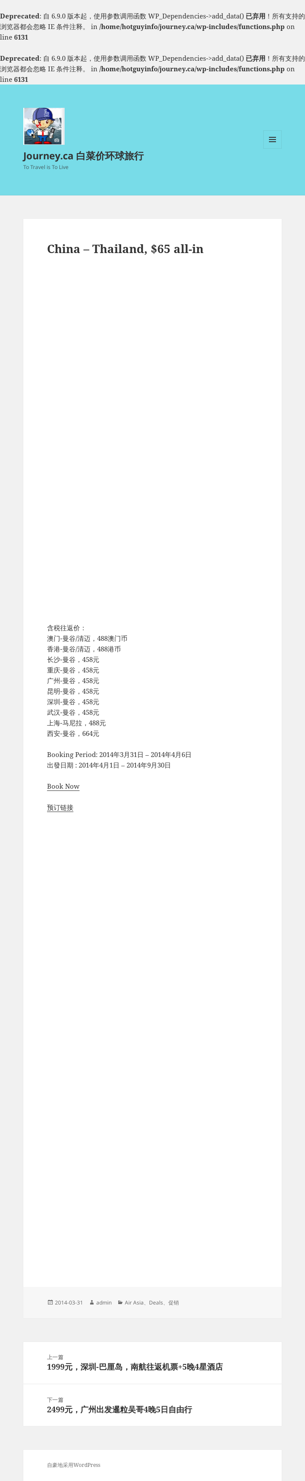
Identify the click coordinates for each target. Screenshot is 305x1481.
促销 (173, 1302)
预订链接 (60, 807)
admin (104, 1302)
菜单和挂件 (272, 148)
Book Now (63, 786)
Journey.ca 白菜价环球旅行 (83, 155)
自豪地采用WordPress (73, 1465)
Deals (156, 1302)
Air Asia (134, 1302)
